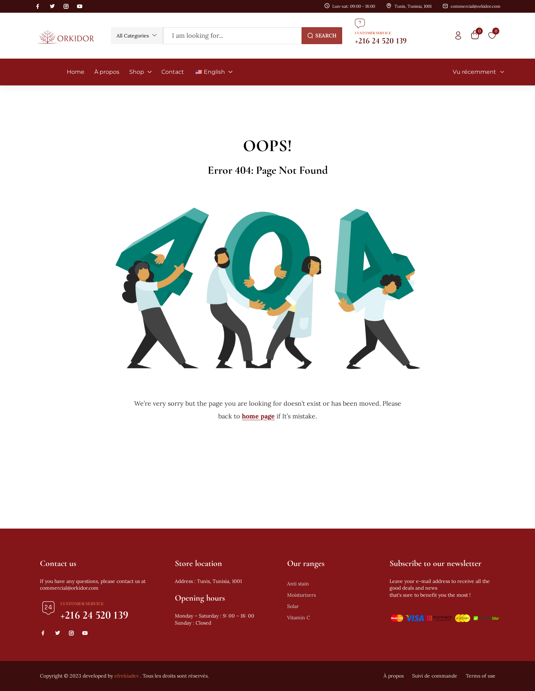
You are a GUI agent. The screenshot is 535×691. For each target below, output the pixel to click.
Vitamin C (298, 617)
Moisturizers (301, 595)
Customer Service (373, 32)
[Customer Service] (360, 23)
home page (258, 416)
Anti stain (298, 583)
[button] (137, 35)
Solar (293, 606)
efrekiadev (126, 676)
